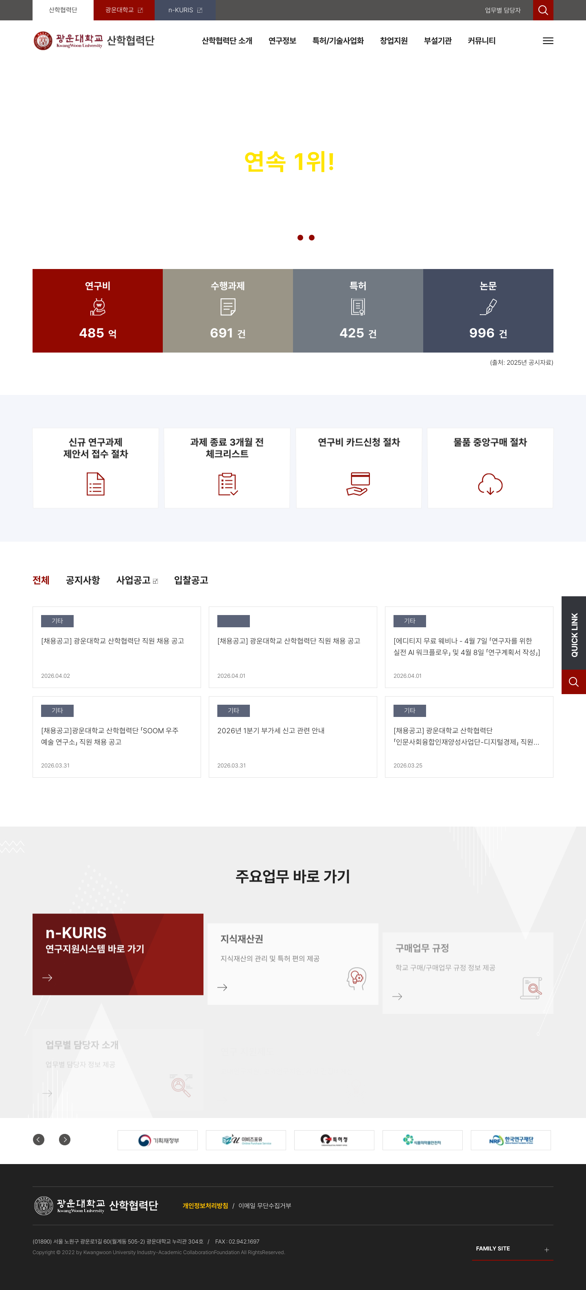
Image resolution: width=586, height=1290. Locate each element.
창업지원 (394, 41)
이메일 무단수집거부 (264, 1206)
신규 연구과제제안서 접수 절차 (95, 467)
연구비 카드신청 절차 (359, 467)
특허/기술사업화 (338, 41)
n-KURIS (185, 10)
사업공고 (137, 580)
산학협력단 (63, 10)
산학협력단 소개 (227, 41)
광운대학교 (124, 10)
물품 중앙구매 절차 (490, 467)
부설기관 (438, 41)
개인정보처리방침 (205, 1206)
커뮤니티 (482, 41)
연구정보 (282, 41)
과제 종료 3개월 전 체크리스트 (227, 467)
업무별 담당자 (503, 10)
